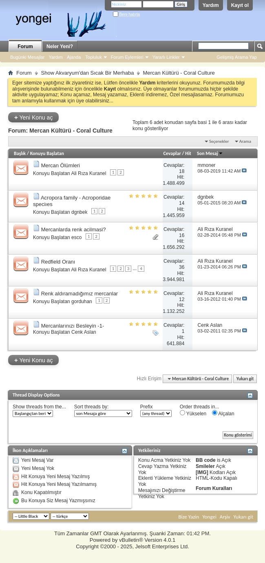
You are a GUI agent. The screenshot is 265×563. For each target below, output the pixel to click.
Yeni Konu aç (33, 117)
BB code (206, 460)
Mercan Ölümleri (60, 165)
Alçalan (223, 413)
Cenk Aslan (83, 332)
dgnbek (79, 212)
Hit (188, 153)
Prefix (146, 407)
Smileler (205, 466)
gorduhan (81, 301)
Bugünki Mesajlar (27, 57)
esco (76, 237)
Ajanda (74, 57)
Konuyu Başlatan (47, 153)
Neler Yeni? (59, 46)
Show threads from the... (39, 407)
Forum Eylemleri (127, 57)
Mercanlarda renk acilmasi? (73, 229)
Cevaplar (172, 153)
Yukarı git (245, 378)
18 (181, 171)
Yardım (211, 5)
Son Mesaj (210, 153)
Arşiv (225, 517)
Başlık (20, 153)
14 (181, 203)
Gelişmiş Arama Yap (236, 57)
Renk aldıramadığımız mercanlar (79, 293)
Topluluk (93, 57)
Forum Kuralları (214, 488)
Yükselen (193, 413)
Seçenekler (219, 141)
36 (181, 267)
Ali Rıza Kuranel (88, 173)
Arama (245, 141)
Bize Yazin (188, 517)
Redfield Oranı (58, 262)
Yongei (209, 517)
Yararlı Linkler (166, 57)
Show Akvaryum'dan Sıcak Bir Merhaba (87, 73)
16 (181, 235)
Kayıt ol (240, 5)
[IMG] (202, 472)
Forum (25, 46)
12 (181, 299)
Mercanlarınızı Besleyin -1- (72, 326)
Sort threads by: (91, 407)
